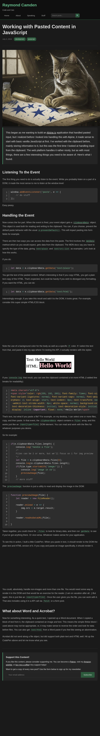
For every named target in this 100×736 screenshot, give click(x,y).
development (19, 39)
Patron (73, 662)
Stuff (45, 15)
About (19, 15)
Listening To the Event (21, 172)
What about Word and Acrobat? (28, 611)
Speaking (32, 15)
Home (7, 15)
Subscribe (87, 675)
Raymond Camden (19, 5)
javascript (31, 39)
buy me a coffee (22, 665)
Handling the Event (18, 215)
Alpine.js (51, 132)
